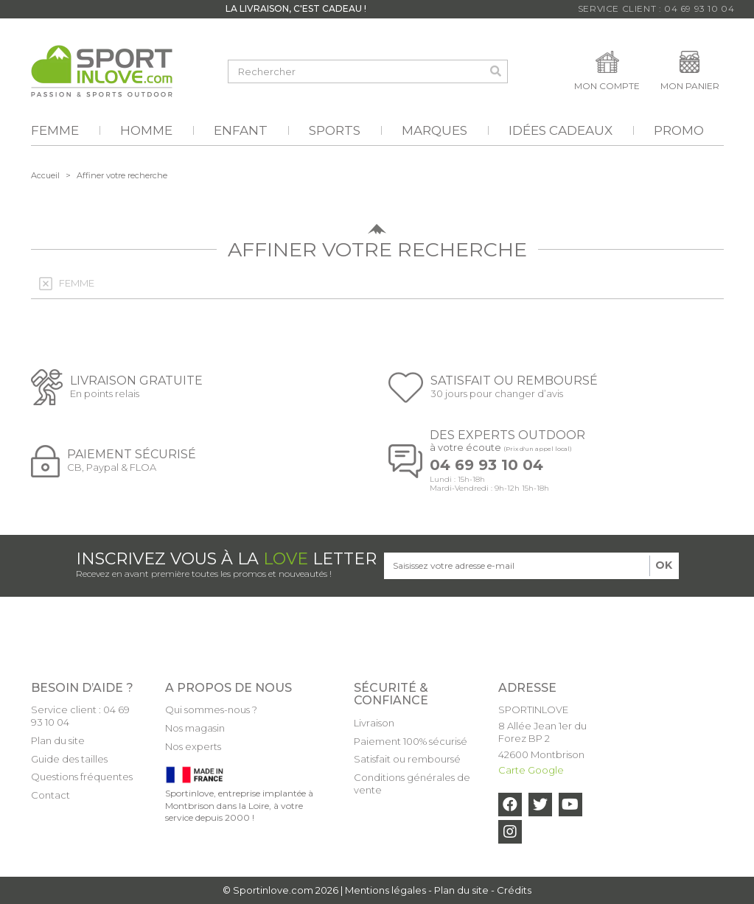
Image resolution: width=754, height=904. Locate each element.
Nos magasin (195, 728)
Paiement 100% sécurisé (410, 741)
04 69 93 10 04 (486, 465)
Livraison (374, 723)
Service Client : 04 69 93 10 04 (656, 8)
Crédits (514, 890)
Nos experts (193, 746)
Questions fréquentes (82, 776)
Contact (50, 795)
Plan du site (58, 740)
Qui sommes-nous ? (211, 709)
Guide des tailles (69, 759)
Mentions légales (385, 890)
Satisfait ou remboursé (407, 759)
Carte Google (531, 770)
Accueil (45, 175)
